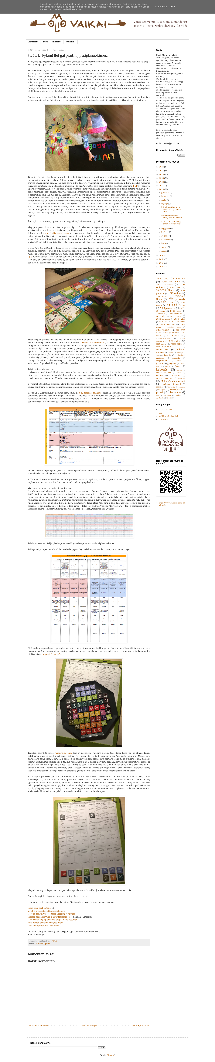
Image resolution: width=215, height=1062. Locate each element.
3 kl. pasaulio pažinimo (90, 392)
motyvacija (170, 387)
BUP (135, 186)
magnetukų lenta (63, 753)
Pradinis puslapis (89, 1025)
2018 (161, 259)
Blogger (110, 1055)
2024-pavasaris (170, 332)
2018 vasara (162, 296)
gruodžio (165, 192)
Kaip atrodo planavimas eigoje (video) (46, 922)
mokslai (159, 387)
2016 (161, 267)
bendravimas (162, 349)
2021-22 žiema (175, 316)
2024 (161, 174)
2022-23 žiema (178, 321)
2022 (161, 182)
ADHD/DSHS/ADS (163, 346)
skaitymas (167, 395)
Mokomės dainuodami (173, 381)
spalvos (178, 395)
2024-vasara (173, 335)
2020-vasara (160, 314)
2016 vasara (179, 278)
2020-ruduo (39, 943)
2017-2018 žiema (165, 290)
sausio (164, 251)
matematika (175, 375)
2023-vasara (162, 329)
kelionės (162, 369)
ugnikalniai (160, 398)
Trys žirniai (164, 419)
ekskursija (176, 358)
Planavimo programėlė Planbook (43, 925)
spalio (164, 200)
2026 (161, 167)
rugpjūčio (165, 228)
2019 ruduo (167, 302)
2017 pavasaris (164, 284)
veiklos (169, 398)
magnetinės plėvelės (51, 654)
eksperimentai (162, 360)
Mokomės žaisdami (171, 384)
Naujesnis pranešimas (38, 1025)
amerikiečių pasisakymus (57, 233)
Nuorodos (56, 42)
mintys (181, 378)
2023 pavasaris (167, 324)
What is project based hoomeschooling (46, 911)
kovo (163, 243)
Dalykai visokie (165, 409)
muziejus (182, 387)
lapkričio (165, 196)
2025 (161, 170)
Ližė (160, 413)
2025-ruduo (174, 341)
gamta (159, 363)
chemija (180, 353)
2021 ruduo (161, 316)
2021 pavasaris (175, 313)
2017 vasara (175, 287)
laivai (179, 372)
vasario (164, 247)
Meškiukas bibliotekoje (169, 416)
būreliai (171, 353)
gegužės (165, 236)
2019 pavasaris (177, 299)
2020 (161, 189)
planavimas (175, 392)
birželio (165, 232)
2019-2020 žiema (175, 305)
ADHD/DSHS (176, 344)
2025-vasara (161, 344)
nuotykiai (162, 389)
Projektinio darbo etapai (39, 908)
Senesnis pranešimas (140, 1025)
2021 (161, 185)
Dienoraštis (33, 42)
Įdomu (45, 42)
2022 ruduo (179, 319)
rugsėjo (164, 204)
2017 (161, 263)
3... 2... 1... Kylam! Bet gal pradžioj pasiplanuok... (171, 222)
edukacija (166, 355)
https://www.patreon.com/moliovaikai (172, 504)
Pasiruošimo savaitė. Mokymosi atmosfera (171, 216)
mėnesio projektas (164, 378)
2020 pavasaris (168, 308)
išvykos (178, 366)
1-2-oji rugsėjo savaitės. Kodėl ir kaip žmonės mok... (171, 209)
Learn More (161, 7)
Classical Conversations (92, 342)
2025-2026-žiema (163, 338)
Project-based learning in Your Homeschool (49, 916)
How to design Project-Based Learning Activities (51, 913)
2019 (161, 255)
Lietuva (159, 375)
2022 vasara (163, 322)
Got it (173, 7)
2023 (161, 178)
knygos (179, 370)
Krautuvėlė (70, 42)
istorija (167, 366)
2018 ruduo (174, 293)
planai (47, 943)
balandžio (165, 239)
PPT (157, 395)
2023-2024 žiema (174, 327)
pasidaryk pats (176, 389)
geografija (171, 363)
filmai (179, 361)
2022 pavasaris (163, 319)
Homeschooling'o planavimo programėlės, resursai (52, 919)
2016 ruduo (162, 278)
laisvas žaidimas (163, 372)
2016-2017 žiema (171, 281)
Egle (30, 256)
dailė (157, 355)
